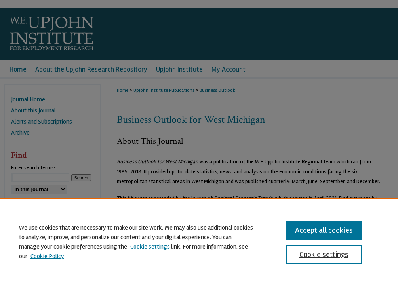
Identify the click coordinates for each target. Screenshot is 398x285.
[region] (199, 241)
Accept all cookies (324, 230)
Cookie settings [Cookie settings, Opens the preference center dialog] (323, 254)
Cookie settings (150, 247)
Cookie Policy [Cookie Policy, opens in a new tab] (47, 256)
